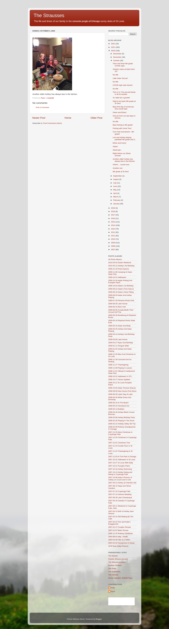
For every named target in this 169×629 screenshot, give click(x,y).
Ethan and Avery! (119, 143)
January (116, 204)
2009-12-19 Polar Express (118, 269)
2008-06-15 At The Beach (118, 403)
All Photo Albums (115, 259)
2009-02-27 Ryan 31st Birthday (120, 343)
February (117, 200)
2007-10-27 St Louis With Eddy (120, 463)
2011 (113, 236)
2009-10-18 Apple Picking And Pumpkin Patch (120, 281)
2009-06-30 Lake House (117, 304)
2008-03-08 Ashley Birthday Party (121, 417)
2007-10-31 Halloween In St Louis (121, 460)
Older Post (96, 117)
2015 (113, 222)
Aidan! (115, 147)
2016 (113, 218)
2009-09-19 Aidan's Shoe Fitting (121, 292)
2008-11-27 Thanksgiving (118, 365)
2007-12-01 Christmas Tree (119, 443)
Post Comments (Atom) (52, 123)
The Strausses (49, 15)
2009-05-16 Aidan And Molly (119, 326)
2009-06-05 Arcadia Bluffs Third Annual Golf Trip (120, 311)
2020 (113, 51)
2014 (113, 225)
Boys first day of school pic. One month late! (123, 108)
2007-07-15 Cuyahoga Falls (119, 491)
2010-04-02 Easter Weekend (119, 263)
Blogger (99, 619)
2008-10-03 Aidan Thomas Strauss (122, 388)
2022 (113, 44)
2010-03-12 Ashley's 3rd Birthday (121, 266)
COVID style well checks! (123, 85)
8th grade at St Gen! (121, 172)
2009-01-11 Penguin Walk (118, 346)
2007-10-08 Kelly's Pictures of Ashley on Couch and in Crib (120, 478)
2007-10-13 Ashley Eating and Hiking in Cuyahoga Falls (120, 473)
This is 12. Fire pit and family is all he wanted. (124, 93)
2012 (113, 232)
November (117, 57)
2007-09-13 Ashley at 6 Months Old (122, 483)
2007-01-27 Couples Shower (119, 527)
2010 (113, 239)
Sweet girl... (117, 150)
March (116, 197)
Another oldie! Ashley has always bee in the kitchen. (124, 160)
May (115, 190)
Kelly (113, 588)
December (117, 54)
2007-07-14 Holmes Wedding (119, 494)
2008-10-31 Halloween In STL (120, 376)
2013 (113, 229)
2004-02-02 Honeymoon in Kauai (121, 543)
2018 (113, 211)
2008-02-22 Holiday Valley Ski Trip (121, 424)
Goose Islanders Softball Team (120, 578)
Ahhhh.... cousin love (121, 165)
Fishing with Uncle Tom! (122, 128)
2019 (113, 208)
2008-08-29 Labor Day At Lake (120, 394)
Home (68, 117)
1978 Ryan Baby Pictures (118, 546)
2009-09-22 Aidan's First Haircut (121, 289)
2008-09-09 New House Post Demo (122, 391)
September (117, 176)
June (115, 186)
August (116, 179)
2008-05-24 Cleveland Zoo (118, 406)
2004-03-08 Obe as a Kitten (119, 540)
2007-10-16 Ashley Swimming (120, 469)
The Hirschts (113, 575)
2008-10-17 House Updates (119, 379)
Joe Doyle (112, 568)
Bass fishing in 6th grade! (123, 125)
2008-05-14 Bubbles (116, 409)
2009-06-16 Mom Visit (117, 307)
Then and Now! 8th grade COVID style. (123, 65)
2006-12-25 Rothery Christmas (120, 533)
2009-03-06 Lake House (117, 339)
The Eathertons (114, 572)
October (116, 61)
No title (115, 75)
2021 (113, 47)
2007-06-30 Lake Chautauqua (120, 497)
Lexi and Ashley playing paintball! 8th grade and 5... (124, 138)
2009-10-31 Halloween (117, 277)
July (115, 183)
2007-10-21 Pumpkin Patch (119, 466)
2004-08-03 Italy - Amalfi (118, 537)
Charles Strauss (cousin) (118, 559)
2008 (113, 246)
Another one (118, 168)
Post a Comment (42, 107)
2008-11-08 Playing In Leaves (120, 368)
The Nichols (113, 556)
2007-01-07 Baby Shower (118, 530)
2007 (113, 249)
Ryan (113, 591)
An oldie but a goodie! (121, 98)
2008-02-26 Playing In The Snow (121, 421)
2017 (113, 215)
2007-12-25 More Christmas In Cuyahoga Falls (120, 433)
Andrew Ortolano (115, 565)
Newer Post (38, 117)
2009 (113, 243)
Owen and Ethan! (119, 112)
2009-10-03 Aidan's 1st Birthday (120, 286)
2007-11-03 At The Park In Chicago (122, 457)
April (115, 193)
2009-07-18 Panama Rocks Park (121, 300)
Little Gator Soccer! (120, 78)
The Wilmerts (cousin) (117, 562)
